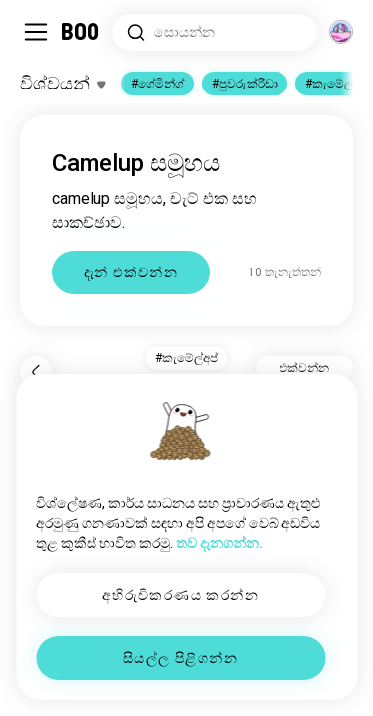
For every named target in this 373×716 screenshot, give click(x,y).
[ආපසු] (36, 372)
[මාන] (341, 32)
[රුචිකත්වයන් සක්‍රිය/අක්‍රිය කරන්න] (62, 83)
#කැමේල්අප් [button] (186, 358)
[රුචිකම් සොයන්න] (214, 32)
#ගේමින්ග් (157, 83)
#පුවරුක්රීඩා (245, 83)
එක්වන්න (304, 368)
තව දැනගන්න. (219, 543)
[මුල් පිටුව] (81, 32)
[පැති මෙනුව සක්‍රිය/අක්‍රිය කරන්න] (36, 32)
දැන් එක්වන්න (131, 272)
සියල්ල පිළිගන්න (180, 658)
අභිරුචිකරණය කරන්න (180, 595)
